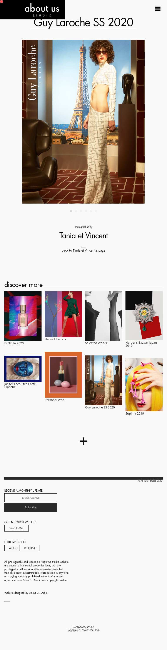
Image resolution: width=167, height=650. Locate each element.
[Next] (116, 122)
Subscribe (30, 507)
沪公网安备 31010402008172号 (84, 630)
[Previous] (51, 122)
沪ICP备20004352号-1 (83, 627)
